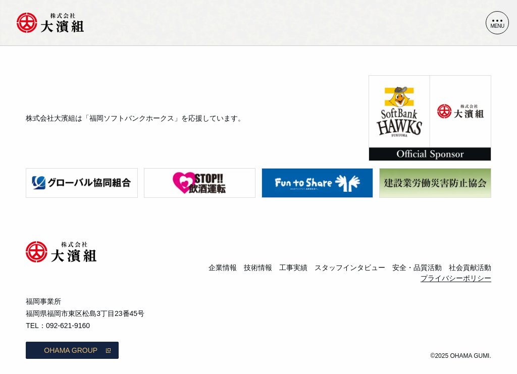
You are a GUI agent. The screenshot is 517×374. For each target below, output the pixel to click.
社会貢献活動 (470, 267)
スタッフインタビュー (350, 267)
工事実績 (293, 267)
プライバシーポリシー (456, 278)
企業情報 (223, 267)
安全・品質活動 (417, 267)
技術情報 (258, 267)
